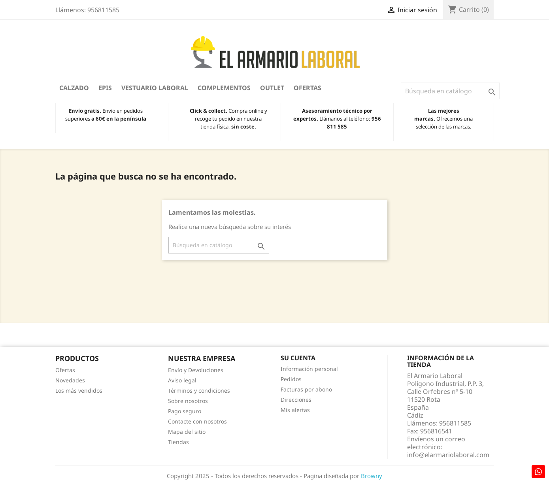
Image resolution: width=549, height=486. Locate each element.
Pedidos (291, 379)
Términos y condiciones (199, 390)
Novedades (70, 380)
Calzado (74, 87)
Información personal (309, 369)
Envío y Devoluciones (195, 370)
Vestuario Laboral (154, 87)
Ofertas (307, 87)
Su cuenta (298, 358)
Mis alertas (295, 410)
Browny (371, 476)
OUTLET (272, 87)
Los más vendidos (78, 390)
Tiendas (178, 442)
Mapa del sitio (187, 431)
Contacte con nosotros (197, 421)
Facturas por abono (306, 389)
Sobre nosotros (188, 401)
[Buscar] (450, 91)
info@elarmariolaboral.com (448, 454)
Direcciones (296, 399)
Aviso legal (182, 380)
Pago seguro (184, 411)
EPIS (105, 87)
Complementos (224, 87)
